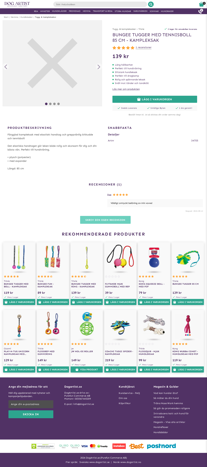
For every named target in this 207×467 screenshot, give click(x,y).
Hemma (14, 17)
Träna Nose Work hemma (168, 403)
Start (6, 17)
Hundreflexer (161, 427)
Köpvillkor (125, 403)
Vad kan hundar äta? (166, 393)
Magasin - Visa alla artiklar (169, 422)
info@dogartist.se (83, 404)
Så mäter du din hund (166, 398)
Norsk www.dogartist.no (127, 462)
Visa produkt (86, 369)
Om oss (123, 398)
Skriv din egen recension (105, 219)
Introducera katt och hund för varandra (171, 415)
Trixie (141, 29)
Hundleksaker (26, 17)
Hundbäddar (161, 432)
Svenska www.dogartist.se (95, 462)
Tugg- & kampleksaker (45, 17)
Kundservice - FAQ (129, 393)
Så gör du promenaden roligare (172, 408)
